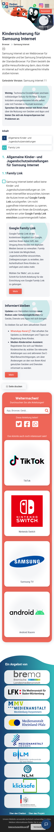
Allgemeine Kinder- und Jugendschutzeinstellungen (22, 139)
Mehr (15, 291)
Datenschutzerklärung (17, 827)
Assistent (45, 11)
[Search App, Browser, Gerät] (27, 410)
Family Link (14, 147)
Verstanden (38, 827)
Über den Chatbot (17, 813)
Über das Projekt (37, 813)
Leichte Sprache (22, 11)
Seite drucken (14, 386)
